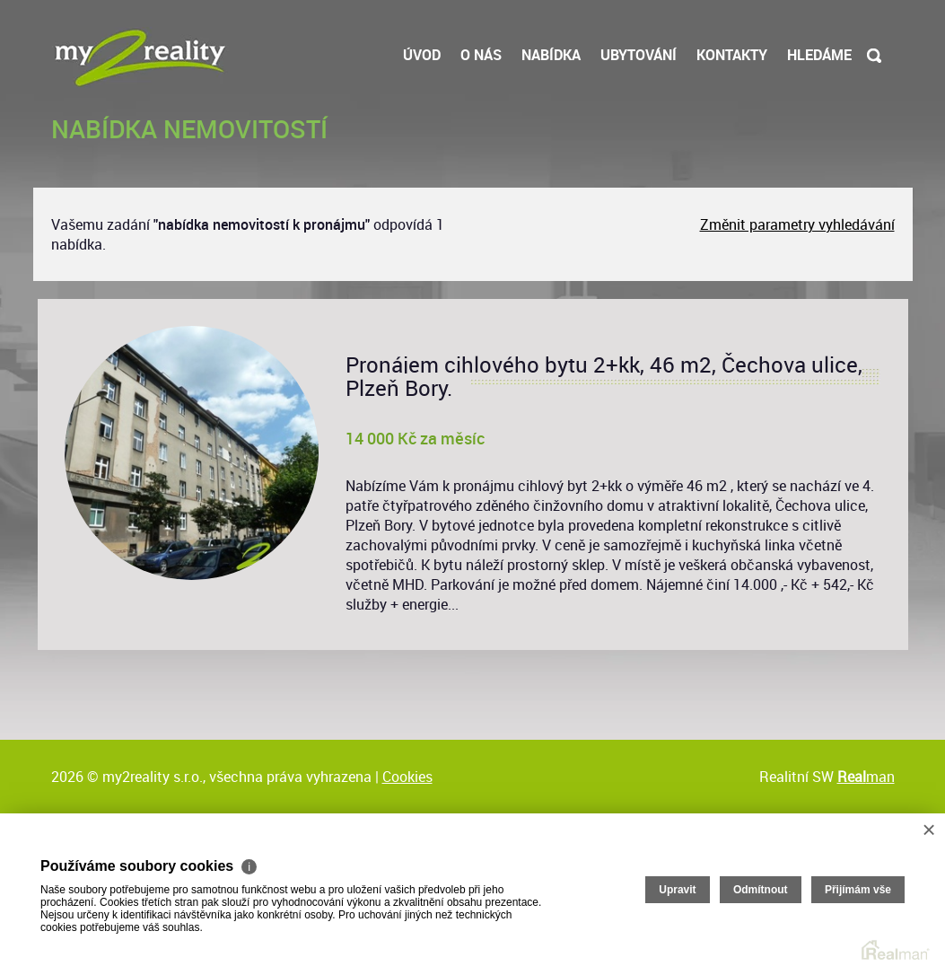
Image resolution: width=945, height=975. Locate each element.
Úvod (422, 55)
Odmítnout (760, 889)
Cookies (407, 776)
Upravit (677, 889)
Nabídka (551, 55)
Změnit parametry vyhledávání (797, 224)
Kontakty (731, 55)
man (866, 776)
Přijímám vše (858, 889)
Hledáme (819, 55)
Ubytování (638, 55)
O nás (481, 55)
